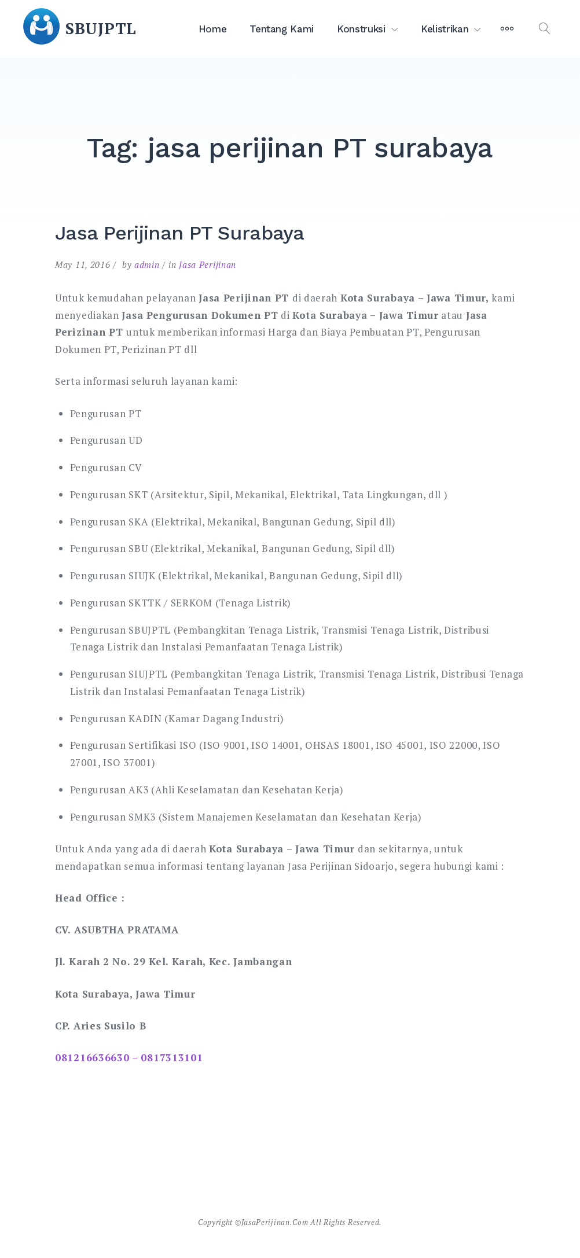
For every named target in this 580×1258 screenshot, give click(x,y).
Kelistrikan (444, 29)
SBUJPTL (101, 28)
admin (147, 264)
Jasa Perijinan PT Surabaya (179, 232)
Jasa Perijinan (207, 264)
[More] (507, 29)
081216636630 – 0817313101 (129, 1057)
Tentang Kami (281, 29)
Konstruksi (361, 29)
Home (213, 29)
